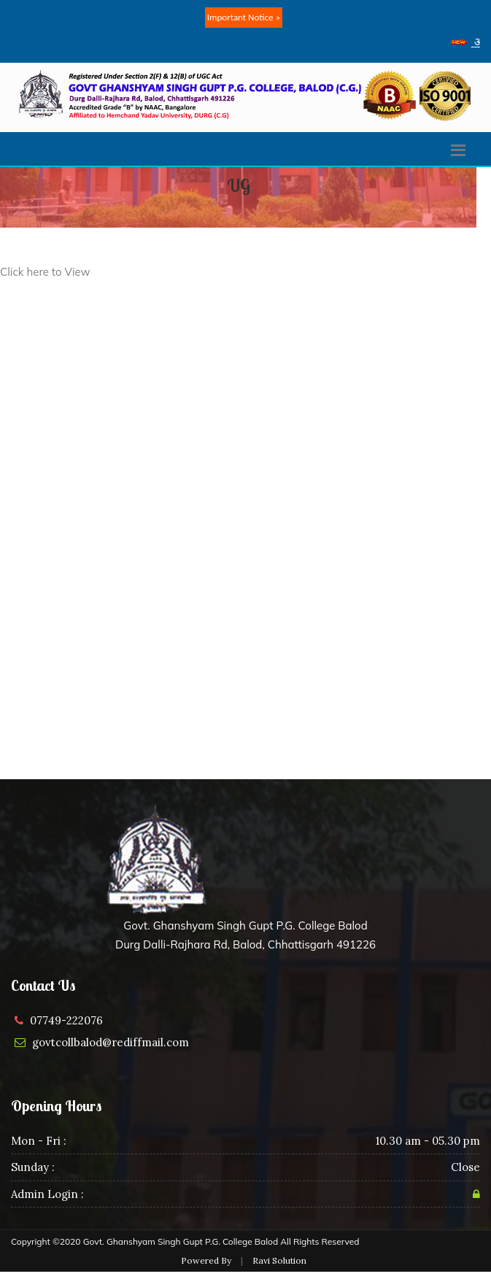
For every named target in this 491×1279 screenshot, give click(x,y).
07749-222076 (66, 1020)
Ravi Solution (279, 1260)
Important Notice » (243, 17)
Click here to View (45, 272)
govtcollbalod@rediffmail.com (110, 1042)
